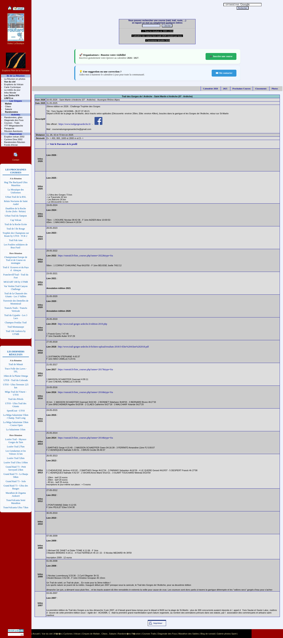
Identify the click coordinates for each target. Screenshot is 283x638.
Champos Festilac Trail (16, 322)
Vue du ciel (47, 634)
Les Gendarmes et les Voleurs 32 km (16, 452)
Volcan (77, 634)
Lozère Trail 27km (15, 446)
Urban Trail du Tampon (16, 215)
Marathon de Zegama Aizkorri (16, 494)
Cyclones (67, 634)
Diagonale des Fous (14, 120)
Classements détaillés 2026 (157, 40)
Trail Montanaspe (15, 326)
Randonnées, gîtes (13, 117)
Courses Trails (149, 634)
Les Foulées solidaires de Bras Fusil (16, 246)
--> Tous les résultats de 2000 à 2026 (157, 31)
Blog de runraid (207, 634)
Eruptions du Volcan (13, 84)
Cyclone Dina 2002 (13, 139)
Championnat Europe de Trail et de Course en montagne (15, 260)
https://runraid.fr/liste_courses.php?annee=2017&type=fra (85, 369)
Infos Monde (10, 92)
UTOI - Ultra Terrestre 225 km (15, 386)
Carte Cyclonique (12, 87)
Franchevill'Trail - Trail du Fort (15, 276)
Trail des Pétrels (15, 399)
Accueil (35, 634)
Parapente (9, 128)
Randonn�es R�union (129, 634)
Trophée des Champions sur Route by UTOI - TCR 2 (16, 234)
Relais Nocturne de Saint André (16, 203)
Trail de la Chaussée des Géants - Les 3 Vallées (15, 295)
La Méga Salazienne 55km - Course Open (15, 424)
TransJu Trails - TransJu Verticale (15, 309)
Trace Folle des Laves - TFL (16, 370)
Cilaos (7, 106)
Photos (275, 88)
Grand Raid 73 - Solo (16, 481)
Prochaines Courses (241, 88)
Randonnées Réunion (14, 142)
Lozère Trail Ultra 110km (16, 462)
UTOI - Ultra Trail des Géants (15, 405)
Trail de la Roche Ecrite (16, 224)
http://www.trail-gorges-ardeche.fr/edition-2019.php (82, 324)
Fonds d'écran (11, 145)
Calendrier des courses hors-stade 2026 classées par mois (157, 36)
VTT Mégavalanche (13, 125)
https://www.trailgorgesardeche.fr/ (75, 124)
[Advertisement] (122, 6)
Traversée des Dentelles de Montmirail (15, 302)
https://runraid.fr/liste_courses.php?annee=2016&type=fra (85, 392)
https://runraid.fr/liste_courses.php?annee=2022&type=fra (85, 255)
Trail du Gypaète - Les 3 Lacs (15, 317)
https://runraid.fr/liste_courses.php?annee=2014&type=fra (85, 437)
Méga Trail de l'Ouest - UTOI (16, 393)
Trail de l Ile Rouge (15, 228)
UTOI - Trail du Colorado (16, 380)
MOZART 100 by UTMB (16, 282)
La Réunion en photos (14, 79)
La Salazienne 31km (15, 429)
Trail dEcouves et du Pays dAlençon (16, 269)
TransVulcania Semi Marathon (15, 502)
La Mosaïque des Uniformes (16, 191)
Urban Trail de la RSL (15, 197)
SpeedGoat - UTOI (16, 410)
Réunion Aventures (13, 131)
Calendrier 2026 (210, 88)
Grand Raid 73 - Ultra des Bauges (16, 487)
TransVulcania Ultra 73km (15, 507)
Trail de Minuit (16, 364)
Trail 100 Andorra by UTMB (16, 332)
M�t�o (58, 634)
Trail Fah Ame (16, 240)
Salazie (8, 109)
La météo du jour (12, 90)
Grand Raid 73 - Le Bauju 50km (16, 475)
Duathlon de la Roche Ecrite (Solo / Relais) (16, 210)
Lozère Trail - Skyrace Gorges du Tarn (15, 441)
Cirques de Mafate (91, 634)
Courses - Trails (11, 123)
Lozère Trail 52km (15, 458)
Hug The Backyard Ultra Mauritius (16, 184)
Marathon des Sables (188, 634)
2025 (225, 88)
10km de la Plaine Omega (16, 376)
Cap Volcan (15, 220)
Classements (260, 88)
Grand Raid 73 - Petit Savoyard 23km (16, 468)
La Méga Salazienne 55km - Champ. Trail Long (15, 416)
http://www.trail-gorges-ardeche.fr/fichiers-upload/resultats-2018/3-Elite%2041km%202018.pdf (103, 346)
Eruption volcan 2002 (14, 136)
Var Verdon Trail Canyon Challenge (16, 288)
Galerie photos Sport (227, 634)
